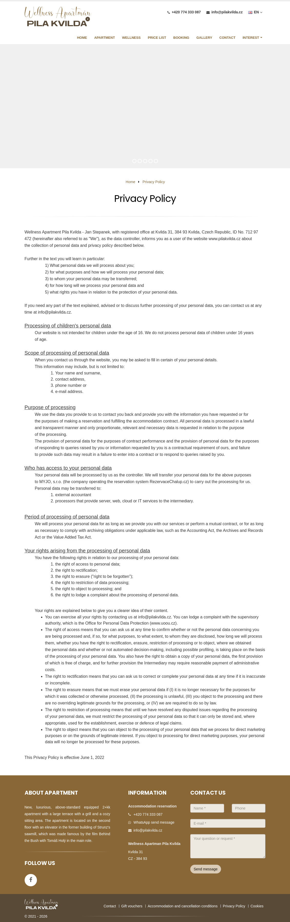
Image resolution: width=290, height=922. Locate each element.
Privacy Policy (154, 182)
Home (130, 182)
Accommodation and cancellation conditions (182, 906)
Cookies (257, 906)
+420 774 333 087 (186, 12)
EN (255, 12)
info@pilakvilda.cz (227, 12)
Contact (110, 906)
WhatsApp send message (153, 822)
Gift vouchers (131, 906)
